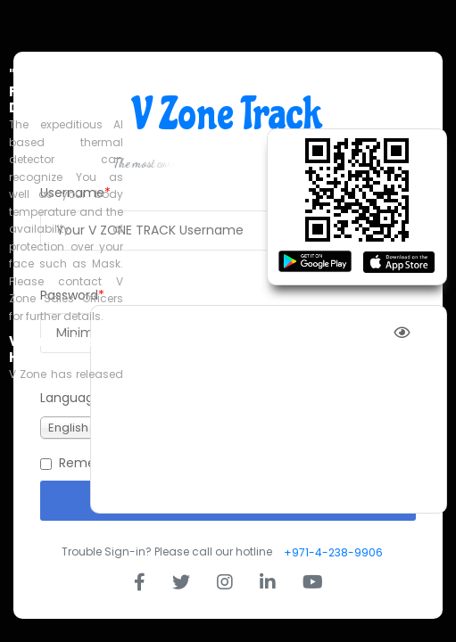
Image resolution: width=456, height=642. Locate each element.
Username (72, 193)
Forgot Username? (366, 262)
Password (69, 295)
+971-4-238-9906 (333, 552)
